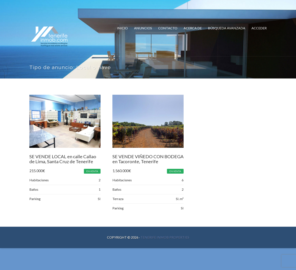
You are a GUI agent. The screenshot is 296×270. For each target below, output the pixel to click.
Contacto (167, 28)
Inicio (122, 28)
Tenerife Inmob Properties (165, 238)
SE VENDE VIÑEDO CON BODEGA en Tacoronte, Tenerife (145, 159)
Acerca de (193, 28)
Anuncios (143, 28)
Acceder (259, 28)
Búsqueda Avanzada (226, 28)
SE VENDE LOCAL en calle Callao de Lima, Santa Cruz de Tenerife (62, 159)
